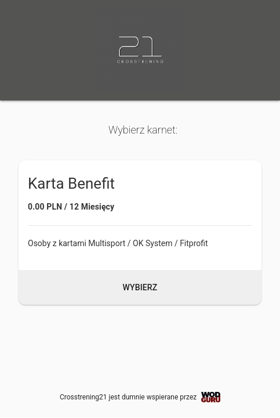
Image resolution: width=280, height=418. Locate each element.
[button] (140, 232)
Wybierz (140, 287)
